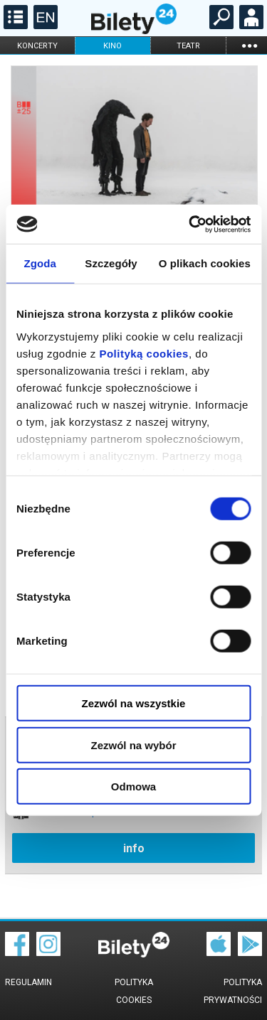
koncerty (37, 45)
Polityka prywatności (233, 991)
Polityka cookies (134, 991)
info (134, 848)
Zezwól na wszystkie (134, 703)
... (249, 45)
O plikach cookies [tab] (205, 263)
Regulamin (28, 982)
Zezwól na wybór (133, 745)
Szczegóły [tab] (111, 263)
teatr (188, 45)
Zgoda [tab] (39, 263)
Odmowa (133, 786)
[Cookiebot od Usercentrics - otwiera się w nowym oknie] (190, 224)
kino (112, 45)
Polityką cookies (144, 353)
